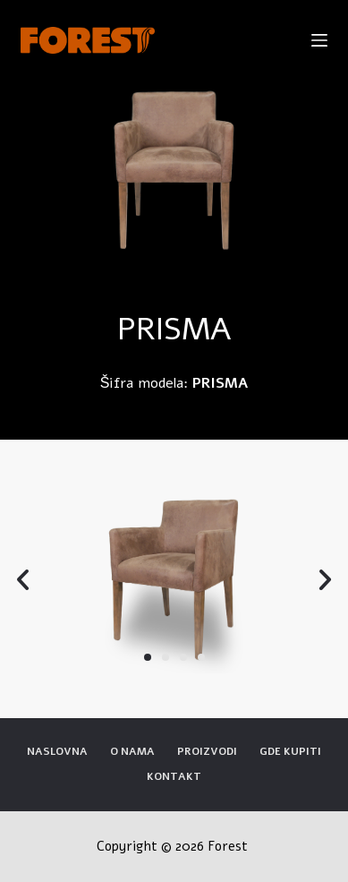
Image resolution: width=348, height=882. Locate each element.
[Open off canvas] (319, 40)
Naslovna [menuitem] (57, 751)
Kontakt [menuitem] (174, 777)
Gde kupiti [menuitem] (290, 751)
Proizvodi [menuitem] (207, 751)
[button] (147, 657)
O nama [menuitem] (132, 751)
